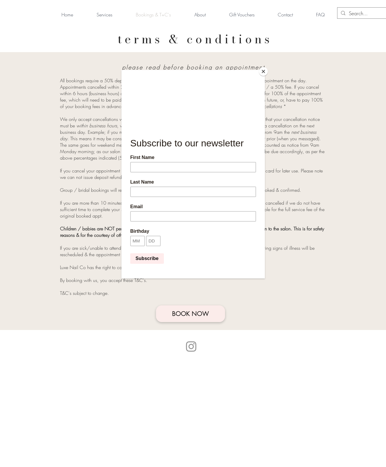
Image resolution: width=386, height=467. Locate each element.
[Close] (263, 71)
